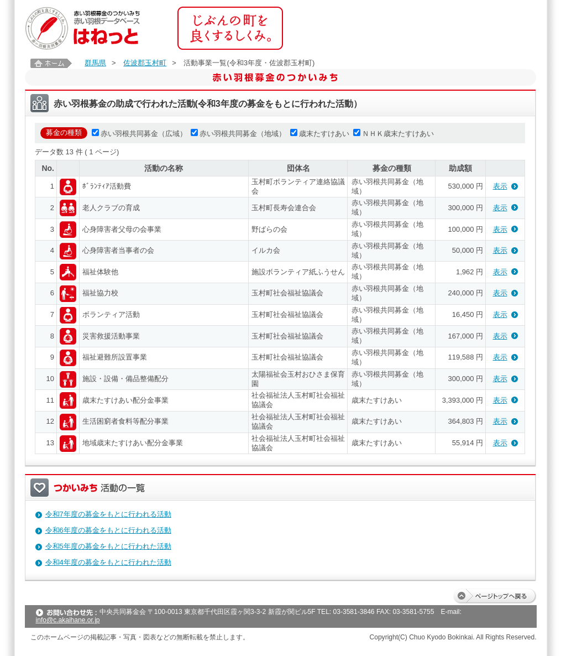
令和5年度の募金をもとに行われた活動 (108, 546)
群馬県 (95, 63)
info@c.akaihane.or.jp (68, 620)
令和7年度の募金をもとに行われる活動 (108, 514)
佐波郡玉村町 (144, 63)
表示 (500, 186)
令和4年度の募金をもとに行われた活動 (108, 562)
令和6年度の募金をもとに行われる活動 (108, 530)
